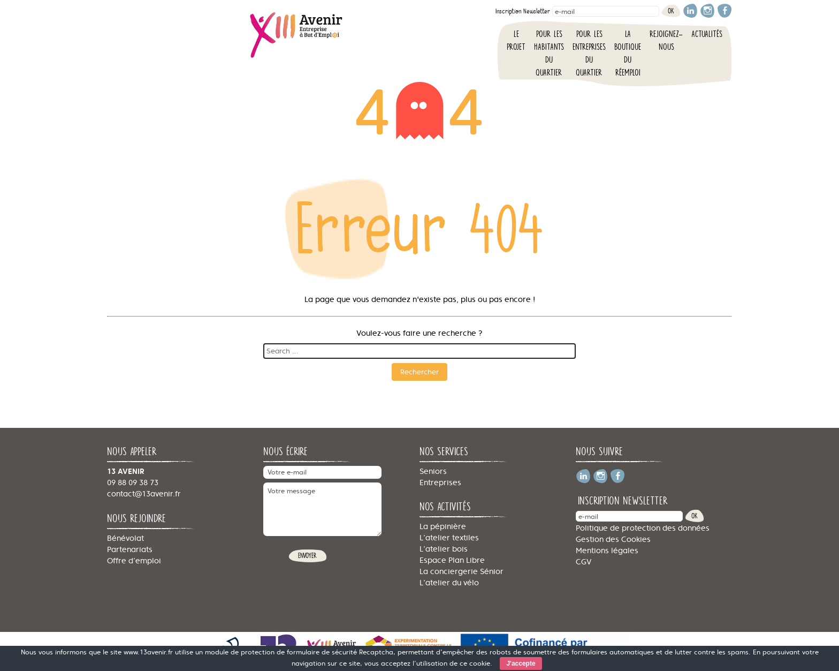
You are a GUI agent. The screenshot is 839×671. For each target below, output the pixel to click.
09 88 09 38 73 (132, 482)
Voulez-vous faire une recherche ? (419, 333)
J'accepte (520, 663)
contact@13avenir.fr (144, 494)
